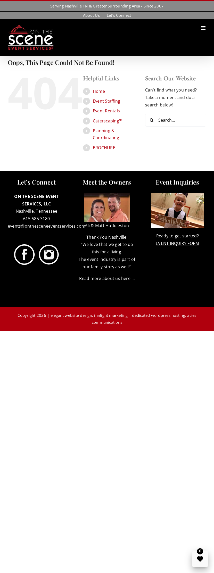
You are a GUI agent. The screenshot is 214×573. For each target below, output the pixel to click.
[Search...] (175, 120)
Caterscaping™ (107, 121)
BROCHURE (104, 148)
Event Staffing (106, 101)
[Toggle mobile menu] (203, 28)
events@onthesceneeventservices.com (46, 226)
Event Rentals (106, 111)
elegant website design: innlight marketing (89, 315)
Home (99, 91)
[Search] (151, 120)
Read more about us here (104, 278)
